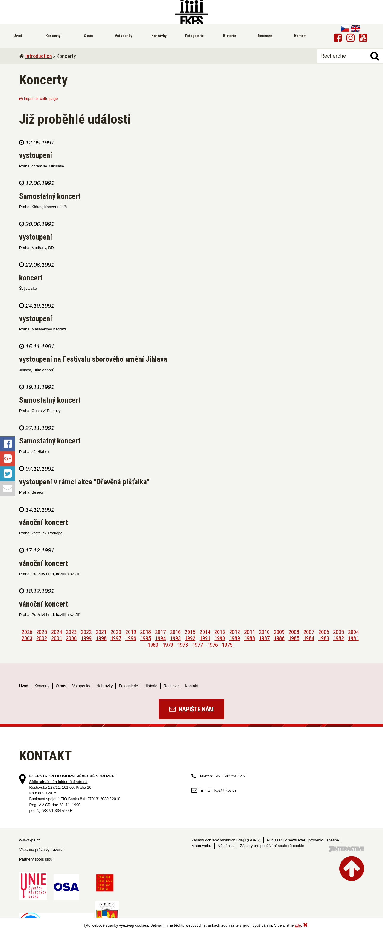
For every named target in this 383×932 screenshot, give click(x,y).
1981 (353, 638)
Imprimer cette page (38, 98)
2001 (56, 638)
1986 (279, 638)
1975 (227, 644)
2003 (27, 638)
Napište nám (191, 709)
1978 (182, 644)
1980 (153, 644)
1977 (197, 644)
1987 (264, 638)
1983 (323, 638)
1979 (167, 644)
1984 (308, 638)
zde (298, 925)
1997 (115, 638)
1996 (130, 638)
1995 (145, 638)
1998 (101, 638)
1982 (338, 638)
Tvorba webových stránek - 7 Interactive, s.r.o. (346, 849)
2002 (41, 638)
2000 (71, 638)
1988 (249, 638)
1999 (86, 638)
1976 (212, 644)
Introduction (38, 56)
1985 (293, 638)
